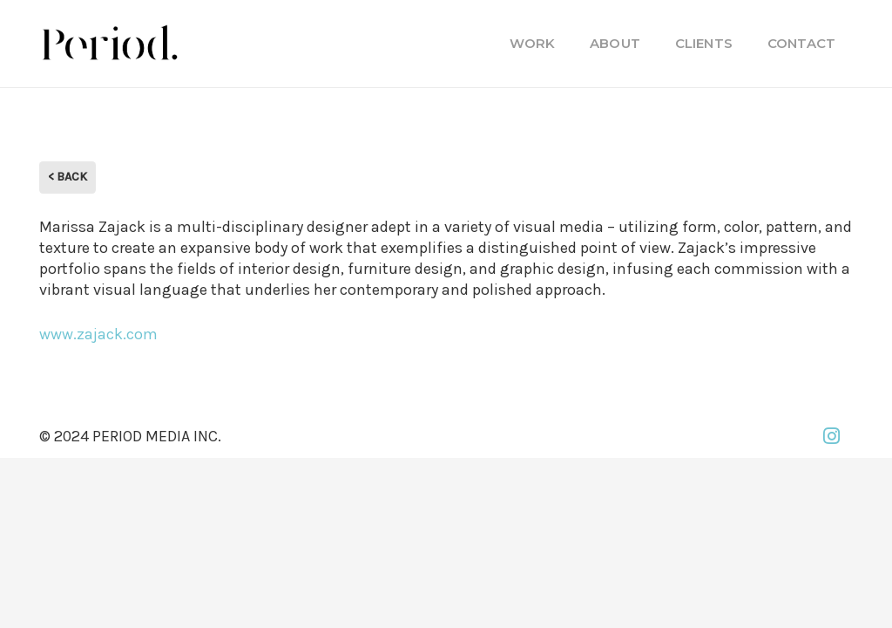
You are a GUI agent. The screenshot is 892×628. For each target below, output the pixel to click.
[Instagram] (831, 436)
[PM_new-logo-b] (109, 43)
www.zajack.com (98, 334)
